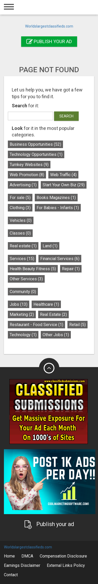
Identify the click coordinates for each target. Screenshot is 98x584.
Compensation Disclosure (63, 556)
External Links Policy (66, 565)
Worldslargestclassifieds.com (49, 26)
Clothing (20, 207)
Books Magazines (56, 197)
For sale (20, 197)
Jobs (18, 304)
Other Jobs (56, 334)
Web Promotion (27, 174)
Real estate (23, 245)
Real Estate (53, 314)
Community (23, 291)
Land (50, 245)
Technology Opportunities (36, 154)
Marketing (22, 314)
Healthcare (46, 304)
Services (22, 258)
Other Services (26, 278)
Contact (11, 574)
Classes (20, 233)
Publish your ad (49, 41)
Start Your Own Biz (64, 184)
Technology (23, 334)
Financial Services (59, 258)
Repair (71, 268)
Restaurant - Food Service (36, 324)
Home (9, 556)
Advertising (23, 184)
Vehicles (21, 220)
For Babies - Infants (58, 207)
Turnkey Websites (29, 164)
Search (66, 116)
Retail (77, 324)
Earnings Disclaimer (22, 565)
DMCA (27, 556)
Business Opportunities (35, 144)
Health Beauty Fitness (33, 268)
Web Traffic (63, 174)
